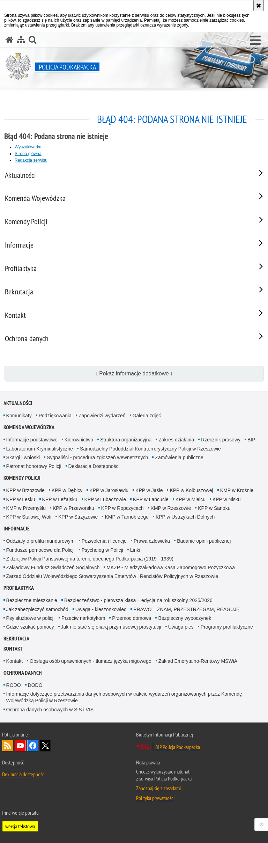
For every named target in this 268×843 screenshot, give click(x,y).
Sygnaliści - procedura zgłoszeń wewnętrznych (97, 457)
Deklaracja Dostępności (94, 466)
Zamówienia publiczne (179, 457)
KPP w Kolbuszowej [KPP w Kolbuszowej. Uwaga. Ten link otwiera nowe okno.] (191, 490)
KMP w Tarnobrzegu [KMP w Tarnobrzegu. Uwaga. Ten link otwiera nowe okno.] (127, 517)
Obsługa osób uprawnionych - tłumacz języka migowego (90, 661)
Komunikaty (19, 415)
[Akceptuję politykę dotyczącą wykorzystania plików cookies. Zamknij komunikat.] (258, 5)
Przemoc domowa (131, 618)
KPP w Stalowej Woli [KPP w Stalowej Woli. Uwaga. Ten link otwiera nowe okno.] (28, 517)
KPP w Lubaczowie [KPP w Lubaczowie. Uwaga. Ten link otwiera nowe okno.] (105, 499)
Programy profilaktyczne (227, 627)
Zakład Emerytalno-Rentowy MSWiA (197, 661)
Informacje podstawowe (32, 439)
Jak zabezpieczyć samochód (37, 609)
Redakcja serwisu (31, 160)
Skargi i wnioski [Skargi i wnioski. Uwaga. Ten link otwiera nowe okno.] (23, 457)
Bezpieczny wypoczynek (184, 618)
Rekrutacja (16, 638)
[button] (255, 40)
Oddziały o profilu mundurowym (40, 541)
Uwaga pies (181, 627)
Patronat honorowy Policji (33, 466)
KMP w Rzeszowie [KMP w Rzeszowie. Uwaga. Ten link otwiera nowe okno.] (171, 508)
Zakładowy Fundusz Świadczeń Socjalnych (53, 567)
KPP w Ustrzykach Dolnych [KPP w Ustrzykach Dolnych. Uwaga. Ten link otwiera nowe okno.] (185, 517)
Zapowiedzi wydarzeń (102, 415)
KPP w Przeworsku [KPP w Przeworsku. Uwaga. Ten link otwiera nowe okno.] (73, 508)
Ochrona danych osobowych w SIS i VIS (50, 709)
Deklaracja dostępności (23, 774)
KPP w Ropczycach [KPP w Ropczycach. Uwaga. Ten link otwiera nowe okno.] (122, 508)
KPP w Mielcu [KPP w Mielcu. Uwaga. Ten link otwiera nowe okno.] (191, 499)
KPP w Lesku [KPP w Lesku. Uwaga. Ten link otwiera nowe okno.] (20, 499)
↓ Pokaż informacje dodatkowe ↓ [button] (134, 373)
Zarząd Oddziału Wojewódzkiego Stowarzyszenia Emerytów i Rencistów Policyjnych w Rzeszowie (112, 576)
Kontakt (13, 648)
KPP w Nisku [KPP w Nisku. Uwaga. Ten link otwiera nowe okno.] (227, 499)
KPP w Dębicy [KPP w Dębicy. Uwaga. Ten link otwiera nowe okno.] (67, 490)
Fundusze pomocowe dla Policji (40, 550)
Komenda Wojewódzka (28, 427)
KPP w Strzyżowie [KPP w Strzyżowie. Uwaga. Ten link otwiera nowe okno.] (78, 517)
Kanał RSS (7, 745)
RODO (13, 685)
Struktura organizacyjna (125, 439)
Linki (135, 550)
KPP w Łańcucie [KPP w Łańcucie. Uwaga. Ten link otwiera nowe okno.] (151, 499)
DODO (35, 685)
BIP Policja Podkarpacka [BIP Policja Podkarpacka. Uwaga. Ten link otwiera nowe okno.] (177, 746)
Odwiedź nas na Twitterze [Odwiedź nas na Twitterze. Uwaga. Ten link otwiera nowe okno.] (45, 745)
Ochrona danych (22, 672)
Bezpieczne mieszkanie (31, 600)
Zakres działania (176, 439)
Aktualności (17, 403)
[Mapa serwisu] (21, 39)
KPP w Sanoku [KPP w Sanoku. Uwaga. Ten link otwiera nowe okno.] (214, 508)
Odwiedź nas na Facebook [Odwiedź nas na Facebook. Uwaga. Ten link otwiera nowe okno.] (32, 745)
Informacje (16, 528)
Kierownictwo (79, 439)
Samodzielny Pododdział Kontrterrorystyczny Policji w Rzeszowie (150, 449)
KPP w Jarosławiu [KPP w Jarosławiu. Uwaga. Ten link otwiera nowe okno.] (108, 490)
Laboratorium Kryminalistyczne (39, 449)
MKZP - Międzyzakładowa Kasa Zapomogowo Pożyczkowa (170, 567)
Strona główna (28, 153)
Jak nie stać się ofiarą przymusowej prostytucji (111, 627)
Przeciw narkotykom (83, 618)
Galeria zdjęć (147, 415)
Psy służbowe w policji (30, 618)
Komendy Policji (21, 478)
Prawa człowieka (152, 541)
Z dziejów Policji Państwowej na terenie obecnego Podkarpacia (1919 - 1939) (89, 559)
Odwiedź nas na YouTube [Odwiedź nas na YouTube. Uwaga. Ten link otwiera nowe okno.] (20, 745)
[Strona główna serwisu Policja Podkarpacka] (9, 39)
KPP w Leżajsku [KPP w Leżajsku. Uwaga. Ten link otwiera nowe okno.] (59, 499)
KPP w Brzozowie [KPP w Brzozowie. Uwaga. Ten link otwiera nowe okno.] (25, 490)
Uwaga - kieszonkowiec (100, 609)
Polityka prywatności (155, 797)
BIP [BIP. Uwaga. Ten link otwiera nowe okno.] (251, 439)
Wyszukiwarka (28, 147)
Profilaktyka (18, 588)
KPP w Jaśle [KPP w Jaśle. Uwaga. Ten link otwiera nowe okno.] (149, 490)
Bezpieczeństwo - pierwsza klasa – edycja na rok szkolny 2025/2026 (138, 600)
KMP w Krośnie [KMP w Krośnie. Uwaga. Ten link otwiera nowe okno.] (236, 490)
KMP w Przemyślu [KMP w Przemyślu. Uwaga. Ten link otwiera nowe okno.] (26, 508)
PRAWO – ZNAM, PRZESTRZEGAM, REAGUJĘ (186, 609)
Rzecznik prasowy (220, 439)
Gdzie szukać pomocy (30, 627)
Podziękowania (55, 415)
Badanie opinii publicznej (204, 541)
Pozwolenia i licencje (104, 541)
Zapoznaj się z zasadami (158, 788)
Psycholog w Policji (102, 550)
